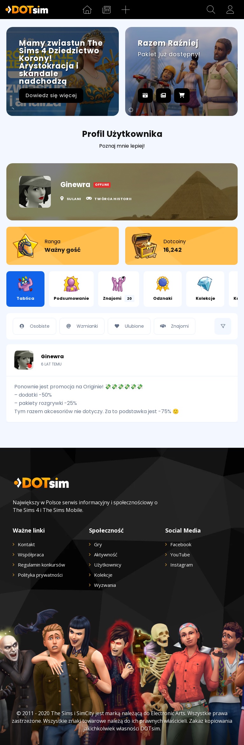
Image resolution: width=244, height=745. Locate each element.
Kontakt (26, 544)
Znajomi (118, 289)
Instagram (181, 564)
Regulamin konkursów (41, 564)
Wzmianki (80, 326)
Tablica (25, 288)
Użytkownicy (107, 564)
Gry (98, 544)
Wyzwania (105, 585)
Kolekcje (205, 288)
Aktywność (105, 554)
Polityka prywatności (40, 575)
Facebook (180, 544)
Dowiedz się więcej (51, 95)
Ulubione (127, 326)
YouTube (180, 554)
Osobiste (33, 326)
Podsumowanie (71, 288)
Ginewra (52, 353)
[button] (210, 9)
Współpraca (31, 554)
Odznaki (162, 288)
